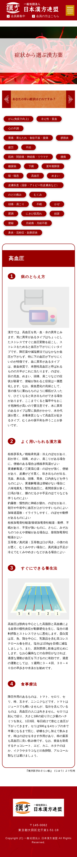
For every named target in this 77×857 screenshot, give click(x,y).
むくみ (38, 194)
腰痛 (63, 156)
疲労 (11, 147)
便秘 (11, 223)
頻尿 (57, 213)
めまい (56, 175)
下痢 (31, 166)
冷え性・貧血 (49, 118)
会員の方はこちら (47, 16)
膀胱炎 (65, 137)
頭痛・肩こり (16, 204)
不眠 (39, 204)
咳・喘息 (13, 175)
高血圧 (35, 175)
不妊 (28, 147)
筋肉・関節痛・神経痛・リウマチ (28, 156)
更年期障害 (53, 166)
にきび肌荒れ (34, 213)
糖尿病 (12, 166)
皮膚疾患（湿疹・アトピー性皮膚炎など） (33, 185)
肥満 (11, 213)
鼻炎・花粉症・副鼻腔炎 (23, 232)
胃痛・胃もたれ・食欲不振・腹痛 (28, 137)
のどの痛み (15, 194)
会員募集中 (18, 16)
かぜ (57, 204)
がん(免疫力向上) (18, 118)
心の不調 (13, 128)
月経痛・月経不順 (36, 223)
